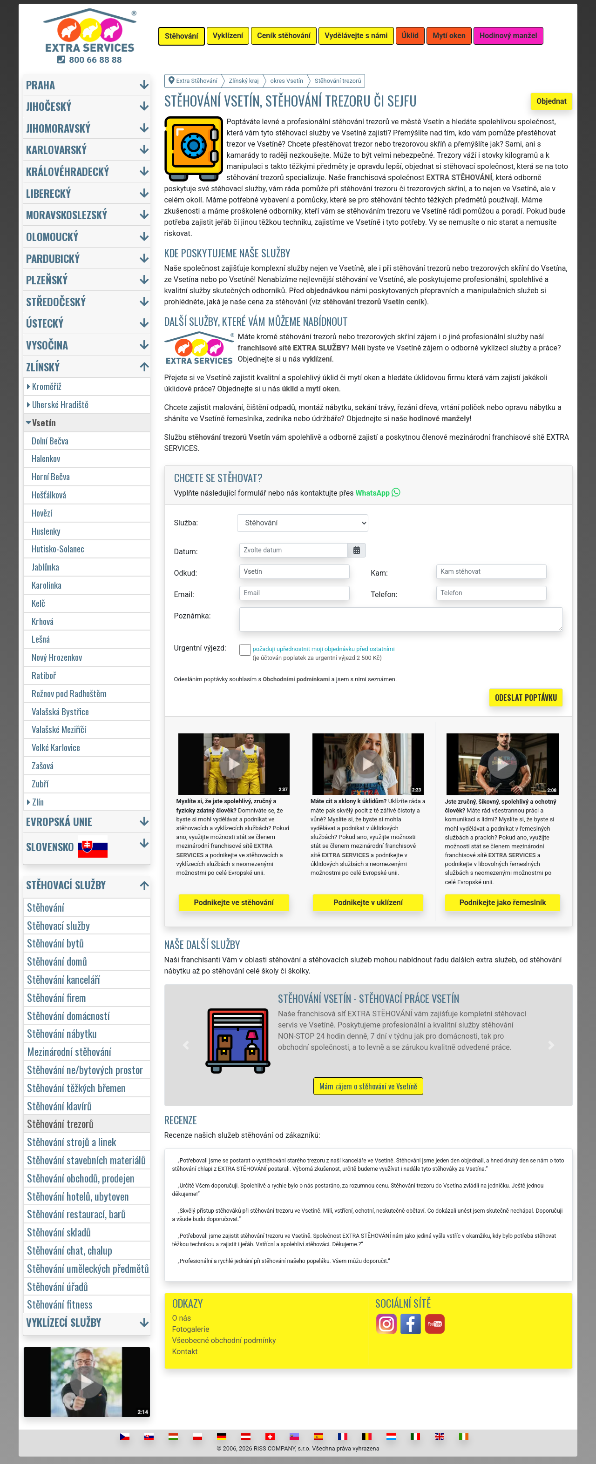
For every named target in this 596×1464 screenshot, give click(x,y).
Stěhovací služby (58, 925)
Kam (378, 573)
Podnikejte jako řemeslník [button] (503, 902)
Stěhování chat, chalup (69, 1249)
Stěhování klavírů (59, 1105)
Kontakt (185, 1351)
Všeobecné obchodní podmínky (224, 1340)
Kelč (38, 603)
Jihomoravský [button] (58, 127)
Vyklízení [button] (228, 35)
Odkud (185, 573)
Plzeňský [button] (47, 279)
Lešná (41, 638)
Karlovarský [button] (56, 149)
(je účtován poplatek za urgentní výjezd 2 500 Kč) (317, 657)
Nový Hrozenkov (57, 657)
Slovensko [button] (67, 846)
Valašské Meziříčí (59, 729)
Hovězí (42, 512)
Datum (185, 551)
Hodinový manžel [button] (508, 35)
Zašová (43, 765)
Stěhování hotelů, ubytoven (78, 1195)
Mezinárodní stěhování (69, 1051)
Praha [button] (40, 84)
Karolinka (46, 584)
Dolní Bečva (50, 440)
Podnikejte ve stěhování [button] (234, 902)
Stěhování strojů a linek (71, 1141)
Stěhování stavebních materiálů (86, 1159)
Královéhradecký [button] (67, 171)
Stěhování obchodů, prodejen (81, 1177)
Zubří (40, 783)
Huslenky (46, 530)
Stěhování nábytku (62, 1033)
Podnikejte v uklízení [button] (368, 902)
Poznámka (191, 615)
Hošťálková (49, 494)
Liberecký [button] (48, 193)
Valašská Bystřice (60, 711)
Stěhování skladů (59, 1231)
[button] (186, 1045)
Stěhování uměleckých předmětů (88, 1268)
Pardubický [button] (53, 258)
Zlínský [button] (43, 366)
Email (183, 594)
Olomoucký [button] (52, 236)
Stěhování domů (57, 960)
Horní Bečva (51, 476)
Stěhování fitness (60, 1303)
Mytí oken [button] (449, 35)
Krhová (43, 621)
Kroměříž (44, 386)
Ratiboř (44, 675)
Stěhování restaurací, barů (76, 1213)
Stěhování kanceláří (63, 979)
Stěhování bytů (55, 942)
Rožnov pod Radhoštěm (69, 693)
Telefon (383, 594)
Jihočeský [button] (48, 106)
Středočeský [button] (56, 301)
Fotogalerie (191, 1329)
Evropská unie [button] (59, 821)
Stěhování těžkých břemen (76, 1087)
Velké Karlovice (56, 747)
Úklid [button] (410, 35)
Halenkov (46, 458)
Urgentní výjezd (199, 648)
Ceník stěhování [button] (284, 35)
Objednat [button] (551, 101)
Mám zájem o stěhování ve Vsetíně (368, 1086)
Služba (185, 522)
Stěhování (45, 906)
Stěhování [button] (181, 36)
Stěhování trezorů (60, 1123)
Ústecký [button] (44, 322)
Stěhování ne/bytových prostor (85, 1069)
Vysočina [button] (47, 344)
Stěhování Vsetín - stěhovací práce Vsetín (368, 998)
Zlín (35, 801)
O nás (181, 1318)
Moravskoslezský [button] (66, 214)
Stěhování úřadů (57, 1286)
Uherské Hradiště (57, 404)
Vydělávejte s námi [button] (356, 35)
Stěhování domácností (68, 1015)
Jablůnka (45, 566)
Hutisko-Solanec (58, 548)
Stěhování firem (56, 997)
